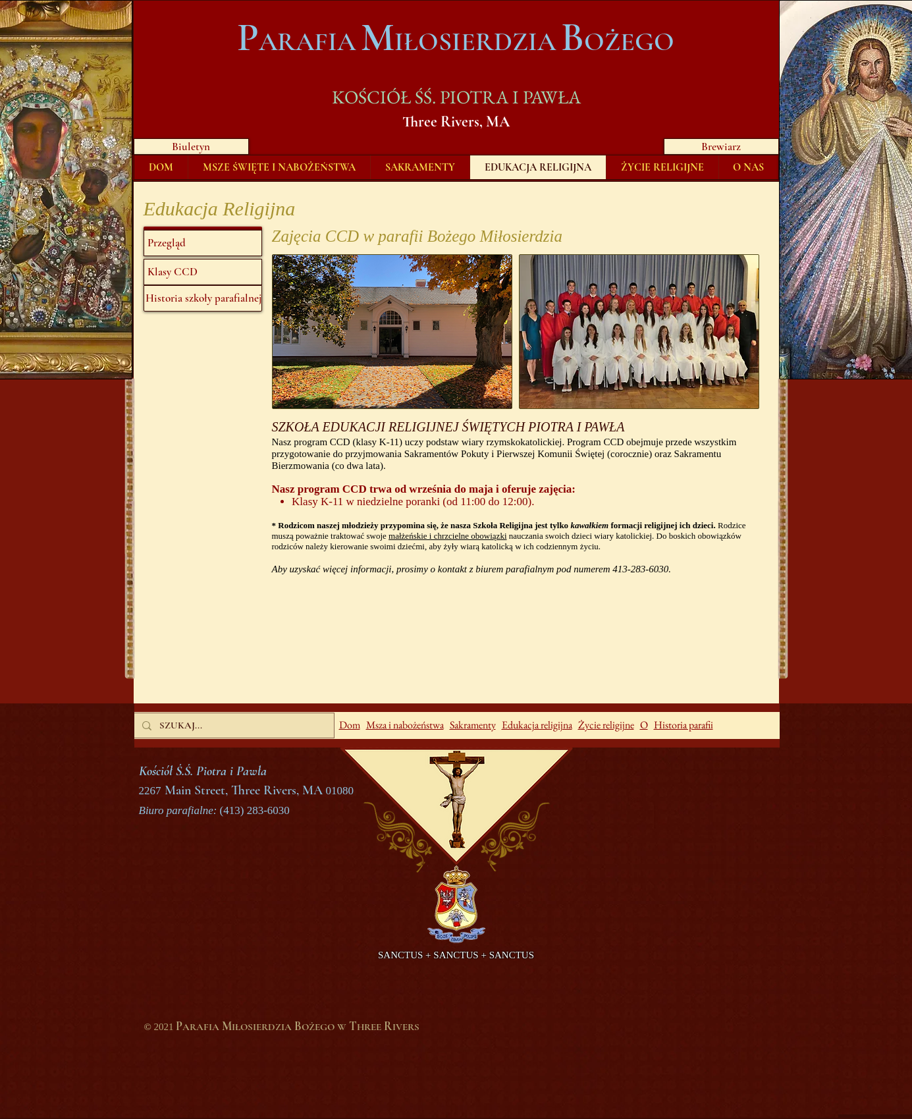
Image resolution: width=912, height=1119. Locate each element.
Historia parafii (683, 725)
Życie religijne (606, 725)
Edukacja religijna (537, 725)
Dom (349, 725)
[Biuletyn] (191, 146)
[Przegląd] (203, 243)
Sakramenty (473, 725)
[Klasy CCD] (203, 272)
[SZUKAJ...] (232, 725)
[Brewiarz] (721, 146)
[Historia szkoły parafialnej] (203, 298)
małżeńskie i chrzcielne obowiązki (447, 536)
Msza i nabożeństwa (405, 725)
